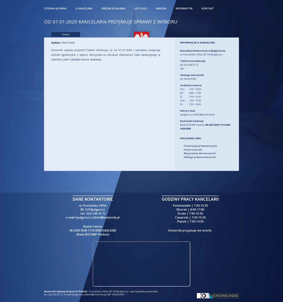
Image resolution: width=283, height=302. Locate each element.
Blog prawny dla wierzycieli (200, 153)
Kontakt (208, 8)
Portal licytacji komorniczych (200, 146)
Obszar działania (113, 8)
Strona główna (55, 8)
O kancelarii (83, 8)
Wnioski (161, 8)
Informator (184, 8)
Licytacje (140, 8)
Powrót (65, 34)
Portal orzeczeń (193, 149)
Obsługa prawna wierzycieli (200, 157)
